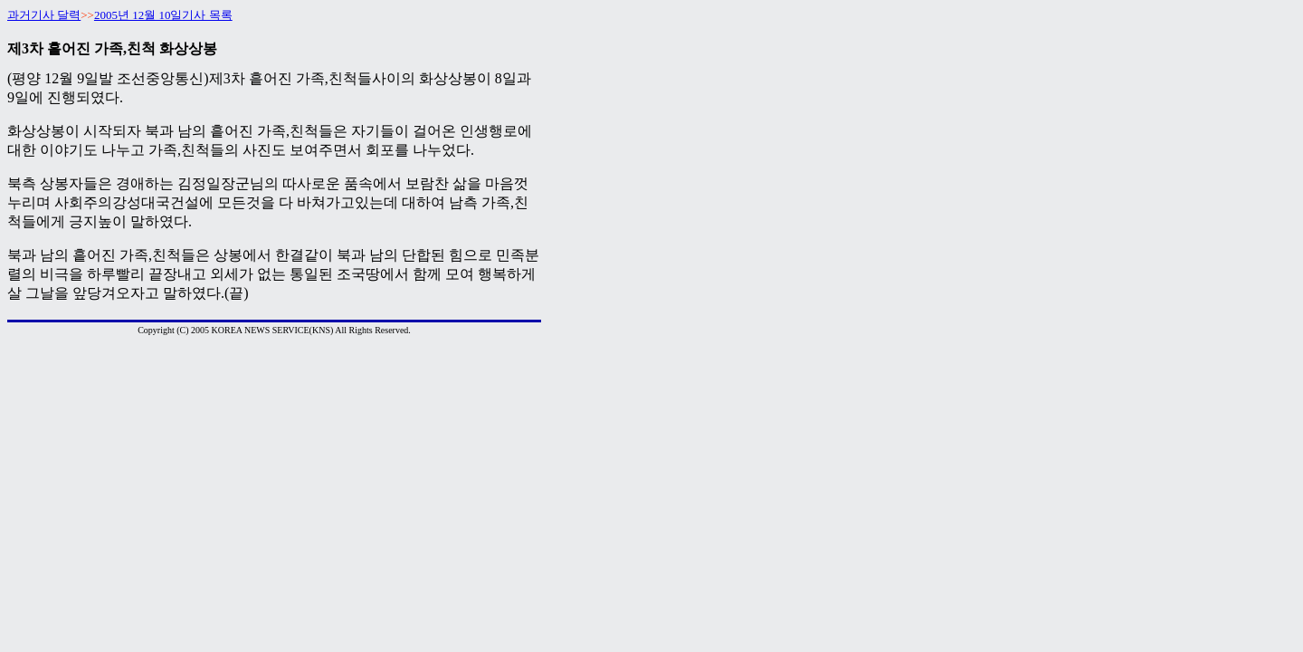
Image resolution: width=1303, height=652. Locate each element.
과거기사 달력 (44, 15)
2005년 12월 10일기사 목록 (163, 15)
